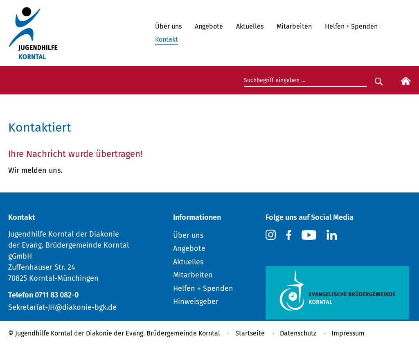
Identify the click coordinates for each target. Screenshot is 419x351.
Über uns (168, 26)
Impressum (348, 333)
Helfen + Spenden (351, 26)
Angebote (209, 26)
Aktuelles (250, 26)
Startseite (250, 333)
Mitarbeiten (294, 26)
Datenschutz (298, 333)
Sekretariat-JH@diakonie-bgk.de (62, 307)
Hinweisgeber (196, 301)
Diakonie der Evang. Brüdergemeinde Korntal (153, 333)
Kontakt (166, 39)
